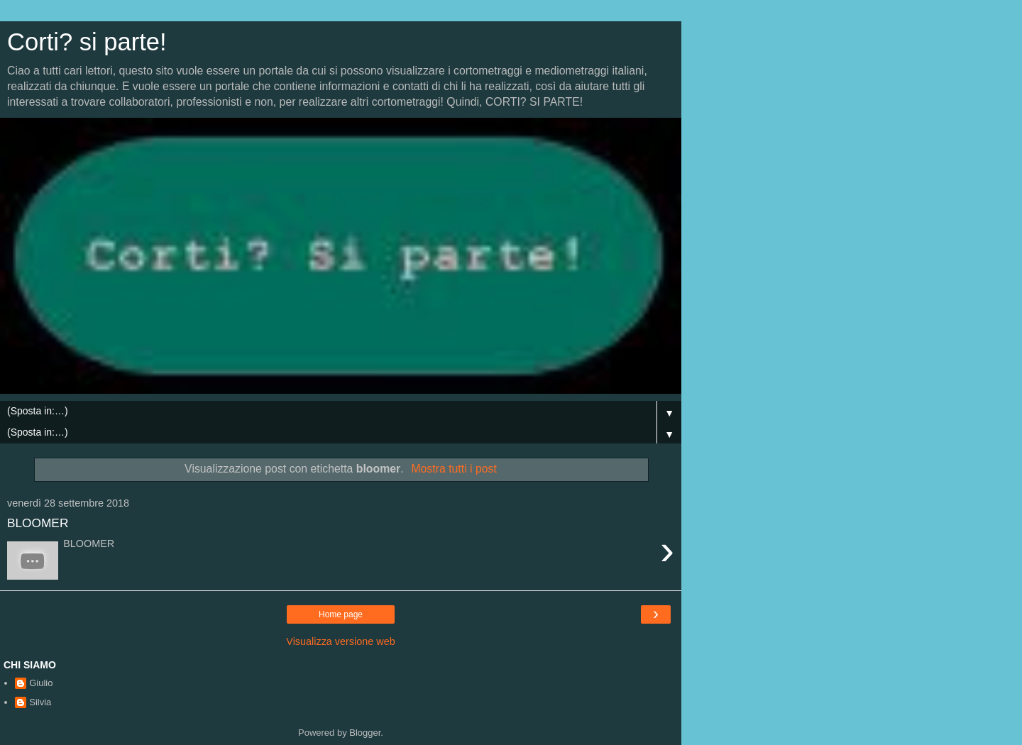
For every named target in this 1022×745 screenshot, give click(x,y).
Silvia (40, 702)
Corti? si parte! (87, 41)
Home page (341, 614)
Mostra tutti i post (454, 469)
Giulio (41, 683)
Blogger (364, 732)
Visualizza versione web (340, 641)
